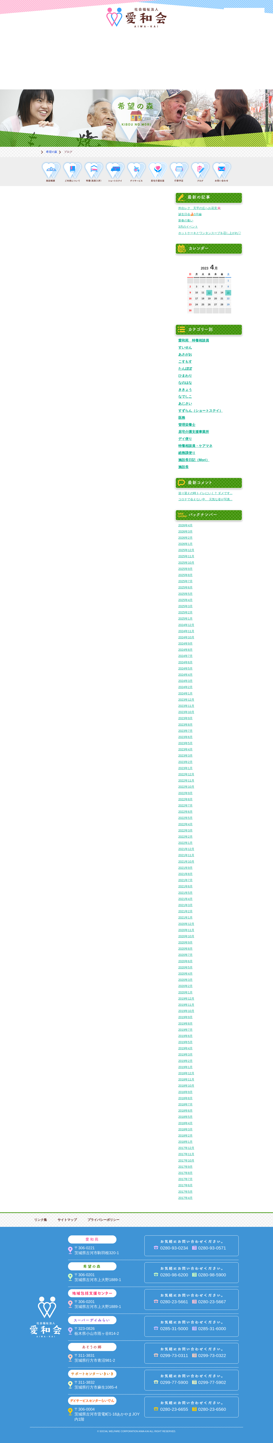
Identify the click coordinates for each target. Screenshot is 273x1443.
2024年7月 (185, 656)
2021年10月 (186, 861)
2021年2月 (185, 911)
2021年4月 (185, 899)
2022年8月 (185, 799)
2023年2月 (185, 762)
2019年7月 (185, 1029)
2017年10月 (186, 1160)
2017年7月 (185, 1179)
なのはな (185, 382)
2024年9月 (185, 643)
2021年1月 (185, 917)
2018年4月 (185, 1123)
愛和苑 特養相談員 (193, 340)
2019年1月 (185, 1067)
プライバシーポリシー (103, 1220)
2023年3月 (185, 755)
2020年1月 (185, 992)
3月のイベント (188, 226)
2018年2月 (185, 1135)
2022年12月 (186, 774)
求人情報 (243, 74)
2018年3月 (185, 1129)
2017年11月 (186, 1154)
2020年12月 (186, 924)
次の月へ (227, 265)
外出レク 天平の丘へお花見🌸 (199, 208)
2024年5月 (185, 668)
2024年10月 (186, 637)
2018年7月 (185, 1104)
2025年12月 (186, 550)
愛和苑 (72, 45)
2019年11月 (186, 1004)
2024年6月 (185, 662)
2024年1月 (185, 693)
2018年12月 (186, 1073)
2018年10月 (186, 1085)
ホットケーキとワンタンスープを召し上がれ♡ (209, 233)
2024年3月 (185, 681)
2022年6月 (185, 811)
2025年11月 (186, 556)
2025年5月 (185, 594)
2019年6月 (185, 1036)
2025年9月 (185, 569)
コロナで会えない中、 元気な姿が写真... (205, 499)
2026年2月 (185, 537)
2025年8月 (185, 575)
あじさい (185, 403)
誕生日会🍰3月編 (190, 214)
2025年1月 (185, 618)
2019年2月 (185, 1061)
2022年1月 (185, 843)
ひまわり (185, 375)
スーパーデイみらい (200, 45)
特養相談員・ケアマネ (195, 446)
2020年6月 (185, 961)
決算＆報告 (157, 74)
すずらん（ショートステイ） (200, 410)
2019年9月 (185, 1017)
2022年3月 (185, 830)
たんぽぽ (185, 368)
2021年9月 (185, 867)
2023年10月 (186, 712)
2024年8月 (185, 649)
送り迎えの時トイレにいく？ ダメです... (205, 493)
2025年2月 (185, 612)
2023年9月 (185, 718)
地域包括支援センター (157, 45)
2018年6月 (185, 1110)
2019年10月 (186, 1011)
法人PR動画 (244, 14)
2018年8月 (185, 1098)
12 (209, 292)
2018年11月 (186, 1079)
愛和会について (30, 45)
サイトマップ (67, 1220)
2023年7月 (185, 730)
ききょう (185, 390)
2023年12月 (186, 699)
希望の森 (115, 45)
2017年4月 (185, 1198)
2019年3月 (185, 1054)
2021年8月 (185, 874)
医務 (181, 417)
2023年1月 (185, 768)
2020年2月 (185, 986)
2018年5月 (185, 1116)
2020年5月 (185, 967)
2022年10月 (186, 786)
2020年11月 (186, 930)
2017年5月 (185, 1191)
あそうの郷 (243, 45)
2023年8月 (185, 724)
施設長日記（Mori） (193, 460)
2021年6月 (185, 886)
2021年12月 (186, 849)
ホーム (35, 151)
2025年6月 (185, 587)
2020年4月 (185, 973)
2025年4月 (185, 600)
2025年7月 (185, 581)
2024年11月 (186, 631)
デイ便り (185, 439)
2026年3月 (185, 531)
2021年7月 (185, 880)
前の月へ (190, 265)
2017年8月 (185, 1173)
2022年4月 (185, 824)
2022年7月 (185, 805)
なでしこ (185, 396)
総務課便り (186, 453)
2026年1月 (185, 544)
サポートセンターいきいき (30, 74)
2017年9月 (185, 1166)
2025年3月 (185, 606)
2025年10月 (186, 562)
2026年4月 (185, 525)
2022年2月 (185, 836)
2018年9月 (185, 1092)
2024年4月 (185, 674)
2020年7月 (185, 955)
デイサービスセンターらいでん (72, 74)
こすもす (185, 361)
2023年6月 (185, 737)
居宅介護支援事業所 (193, 432)
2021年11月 (186, 855)
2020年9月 (185, 942)
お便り (200, 74)
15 (228, 292)
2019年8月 (185, 1023)
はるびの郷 (115, 74)
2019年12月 (186, 998)
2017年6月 (185, 1185)
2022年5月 (185, 818)
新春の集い (185, 220)
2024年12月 (186, 625)
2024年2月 (185, 687)
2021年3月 (185, 905)
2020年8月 (185, 948)
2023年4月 (185, 749)
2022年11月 (186, 780)
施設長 (183, 467)
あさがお (185, 354)
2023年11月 (186, 706)
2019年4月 (185, 1048)
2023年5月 (185, 743)
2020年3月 (185, 979)
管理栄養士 (186, 425)
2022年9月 (185, 793)
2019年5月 (185, 1042)
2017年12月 (186, 1148)
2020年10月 (186, 936)
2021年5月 (185, 892)
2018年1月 (185, 1141)
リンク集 (40, 1220)
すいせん (185, 347)
